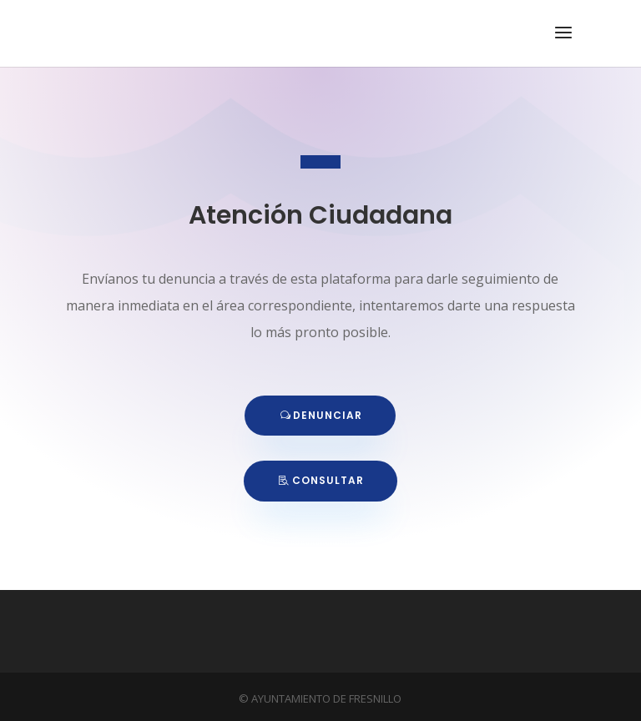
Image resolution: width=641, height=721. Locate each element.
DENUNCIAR (327, 415)
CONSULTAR (328, 480)
